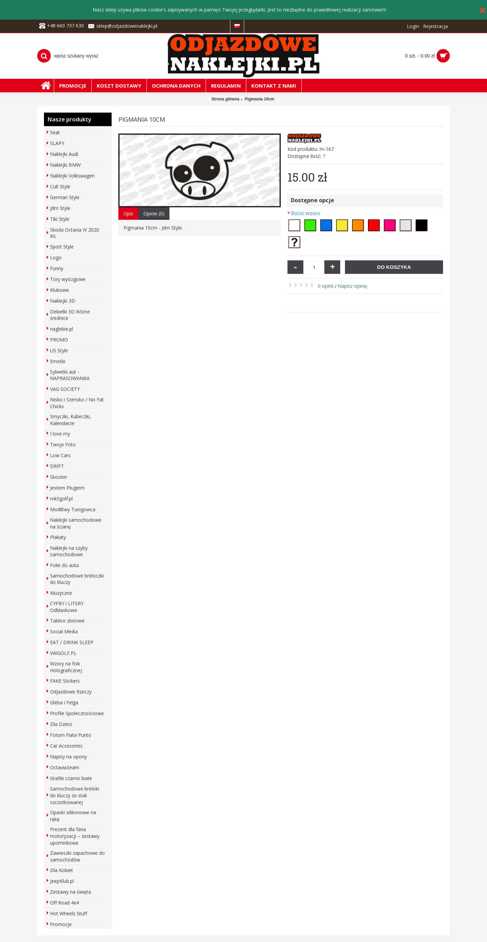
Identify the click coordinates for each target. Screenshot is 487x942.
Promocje (61, 924)
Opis (128, 213)
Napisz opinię (352, 286)
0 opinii (325, 286)
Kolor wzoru (305, 213)
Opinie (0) (153, 213)
